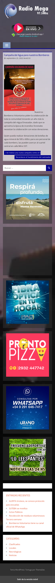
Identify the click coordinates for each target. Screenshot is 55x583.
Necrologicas (15, 551)
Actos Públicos (16, 512)
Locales (12, 548)
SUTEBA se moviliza (18, 508)
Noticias (13, 555)
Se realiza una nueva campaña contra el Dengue (26, 152)
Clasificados (14, 544)
